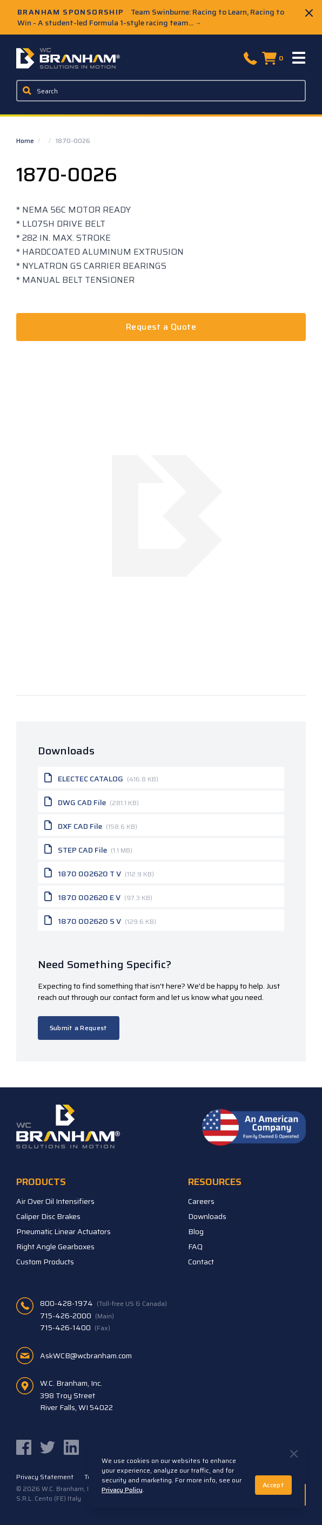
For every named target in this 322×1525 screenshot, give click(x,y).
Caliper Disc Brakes (48, 1216)
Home (26, 140)
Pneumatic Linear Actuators (63, 1231)
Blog (196, 1231)
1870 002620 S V (100, 920)
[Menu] (299, 58)
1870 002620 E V (98, 896)
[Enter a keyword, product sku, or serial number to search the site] (161, 90)
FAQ (195, 1246)
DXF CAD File (90, 825)
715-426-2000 (77, 1316)
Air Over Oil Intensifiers (55, 1201)
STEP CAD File (88, 848)
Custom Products (45, 1262)
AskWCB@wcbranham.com (86, 1355)
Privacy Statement (44, 1477)
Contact (201, 1262)
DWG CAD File (91, 801)
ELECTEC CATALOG (101, 777)
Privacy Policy (122, 1490)
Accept (273, 1485)
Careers (201, 1201)
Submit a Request (79, 1028)
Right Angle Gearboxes (55, 1246)
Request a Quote (161, 326)
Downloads (207, 1216)
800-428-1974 (103, 1303)
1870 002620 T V (99, 872)
